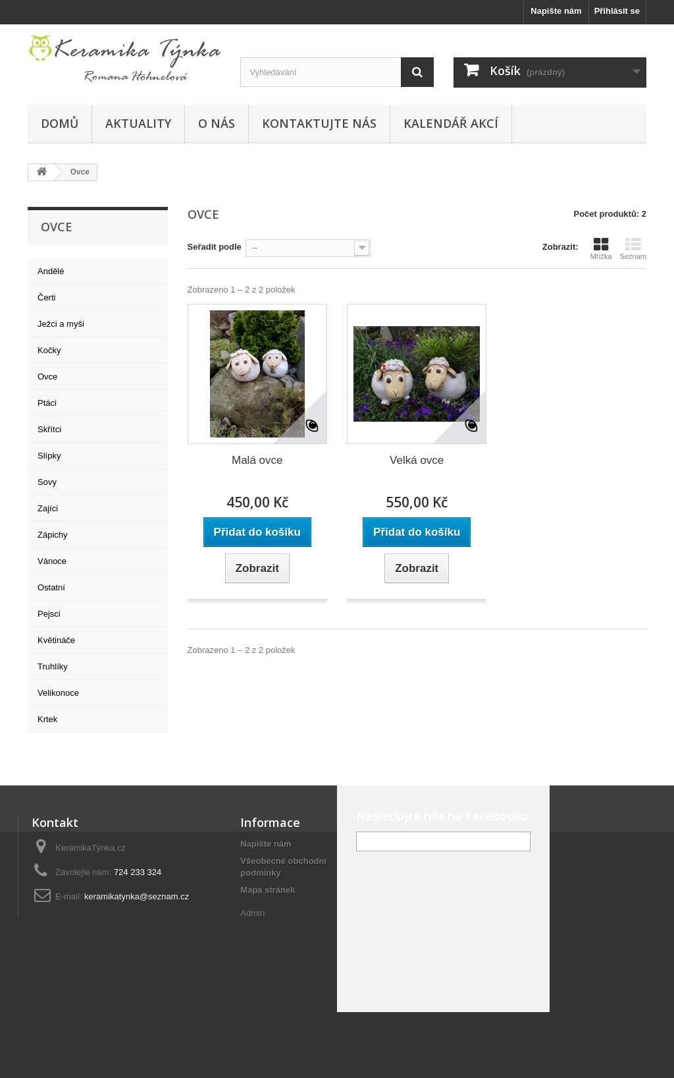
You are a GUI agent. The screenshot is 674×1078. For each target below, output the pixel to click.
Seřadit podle (215, 247)
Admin (252, 913)
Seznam (633, 248)
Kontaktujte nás (319, 123)
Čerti (46, 297)
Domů (59, 123)
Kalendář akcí (450, 123)
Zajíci (48, 508)
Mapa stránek (267, 890)
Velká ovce (417, 460)
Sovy (47, 482)
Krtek (47, 719)
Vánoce (52, 561)
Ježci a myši (61, 324)
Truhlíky (53, 666)
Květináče (56, 640)
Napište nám (556, 11)
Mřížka (601, 248)
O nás (216, 123)
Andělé (51, 271)
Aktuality (138, 123)
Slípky (49, 456)
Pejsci (49, 614)
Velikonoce (58, 693)
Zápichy (53, 535)
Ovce (47, 377)
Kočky (49, 350)
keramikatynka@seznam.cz (136, 896)
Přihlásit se (617, 11)
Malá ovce (257, 460)
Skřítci (49, 429)
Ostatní (51, 587)
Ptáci (47, 403)
